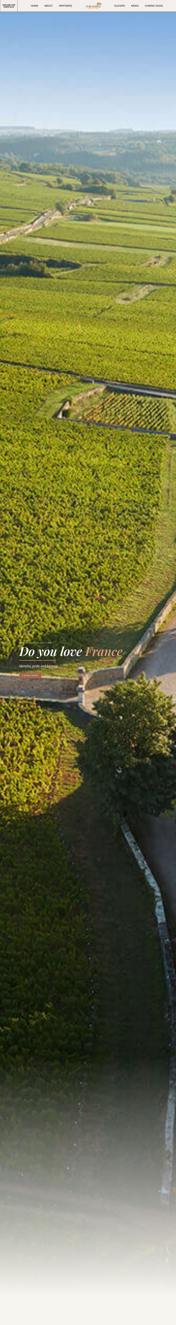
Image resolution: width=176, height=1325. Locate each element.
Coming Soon (154, 5)
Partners (65, 5)
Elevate (119, 5)
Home (34, 5)
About (48, 5)
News (135, 5)
